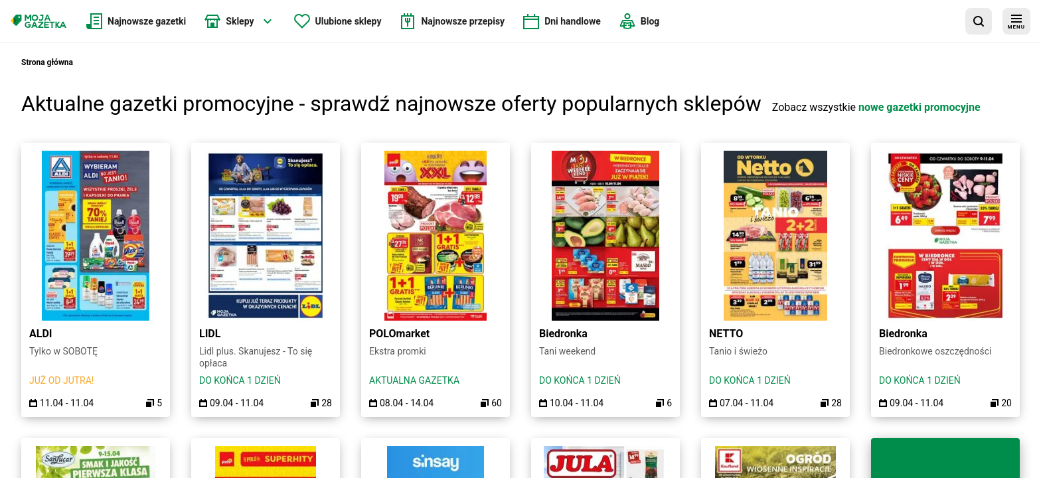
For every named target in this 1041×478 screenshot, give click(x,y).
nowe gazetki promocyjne (919, 107)
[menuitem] (136, 21)
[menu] (1016, 21)
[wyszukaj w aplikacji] (978, 21)
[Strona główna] (38, 21)
